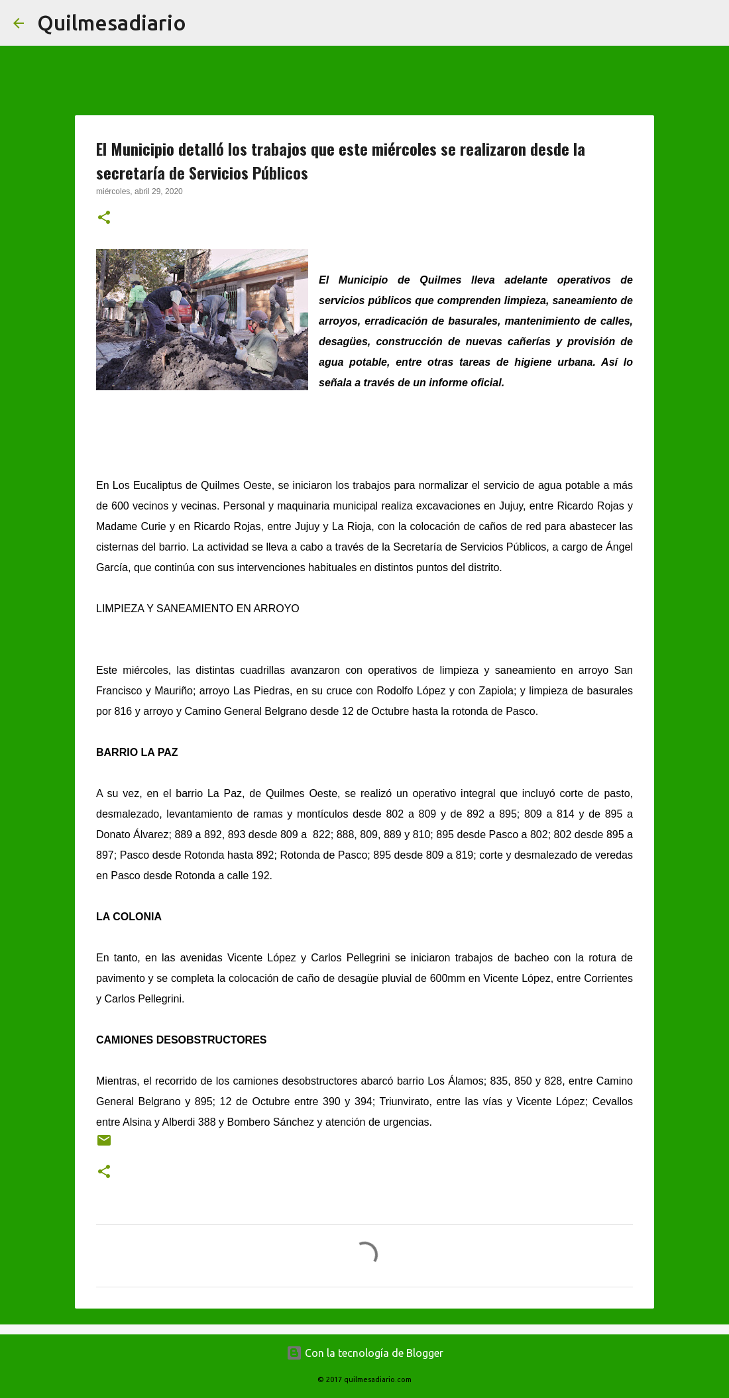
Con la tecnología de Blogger (364, 1353)
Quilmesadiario (111, 22)
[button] (104, 218)
